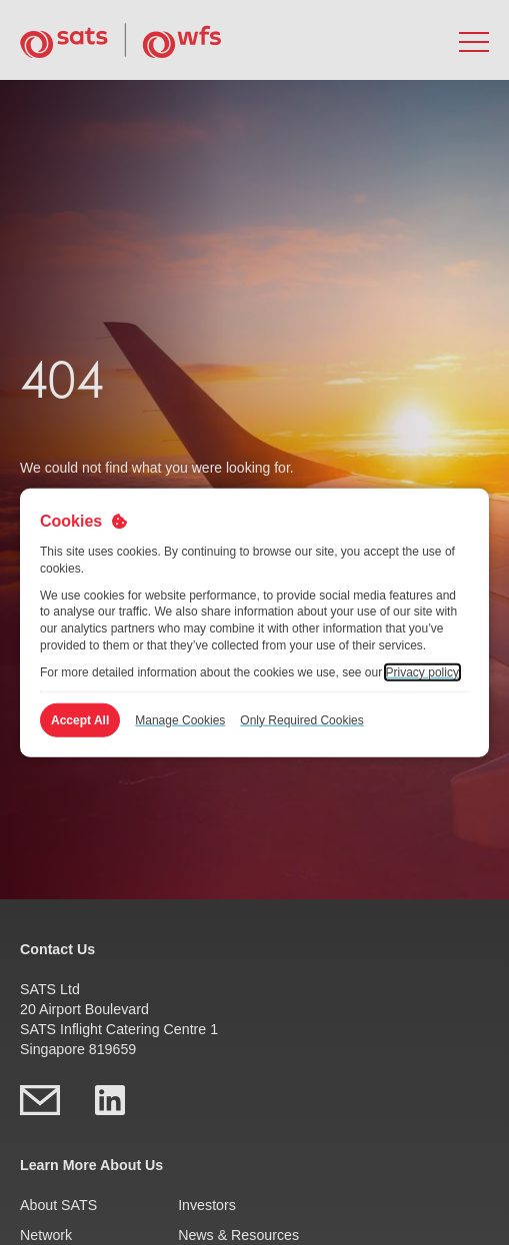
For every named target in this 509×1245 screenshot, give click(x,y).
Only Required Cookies (301, 719)
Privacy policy (422, 671)
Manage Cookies (180, 719)
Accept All (80, 719)
